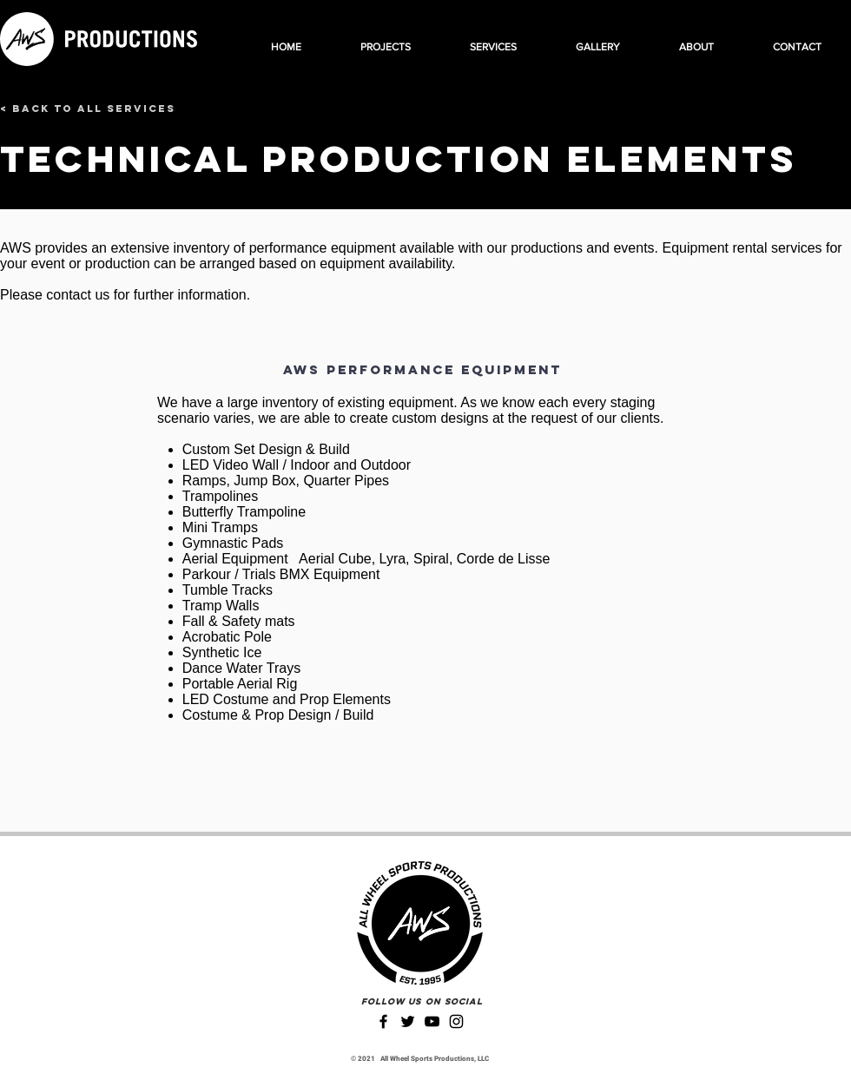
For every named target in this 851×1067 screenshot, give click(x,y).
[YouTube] (432, 1021)
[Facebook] (383, 1021)
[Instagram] (456, 1021)
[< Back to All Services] (87, 108)
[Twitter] (408, 1021)
